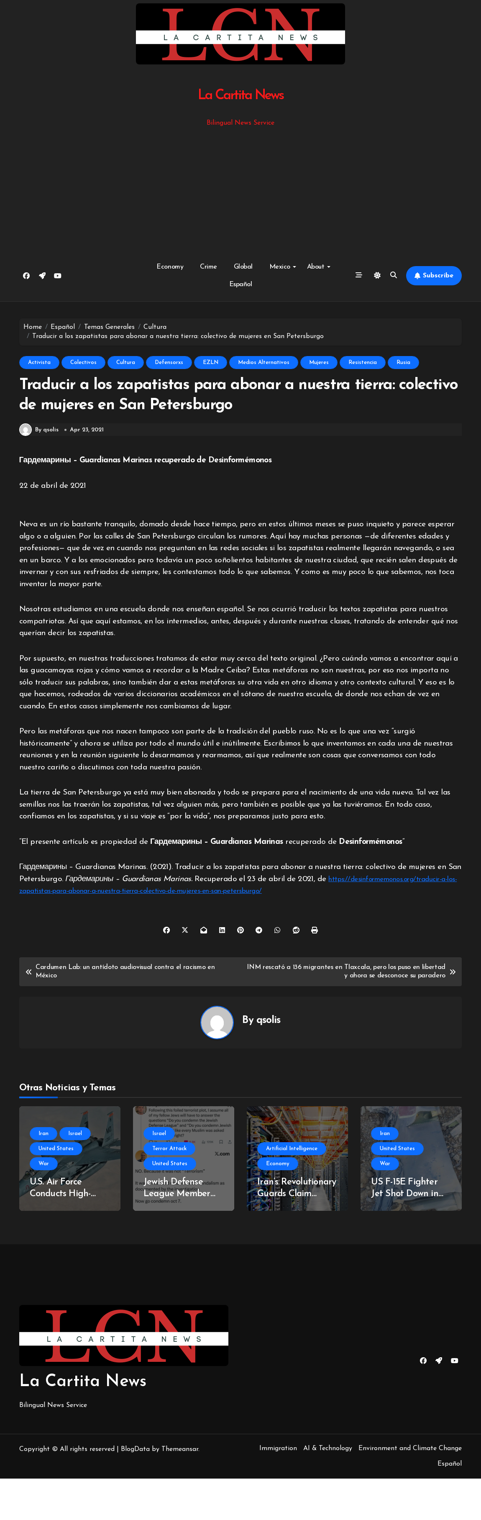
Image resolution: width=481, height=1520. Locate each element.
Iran (43, 1175)
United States (56, 1190)
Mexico (282, 267)
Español (240, 284)
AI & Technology (327, 1490)
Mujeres (319, 362)
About (318, 267)
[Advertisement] (241, 191)
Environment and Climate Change (410, 1490)
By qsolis (39, 471)
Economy (169, 267)
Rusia (403, 362)
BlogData (135, 1490)
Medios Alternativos (263, 362)
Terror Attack (169, 1190)
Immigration (278, 1490)
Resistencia (362, 362)
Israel (75, 1175)
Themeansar (179, 1490)
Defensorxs (169, 362)
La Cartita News (241, 96)
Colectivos (83, 362)
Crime (208, 267)
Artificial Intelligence (291, 1190)
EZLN (210, 362)
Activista (39, 362)
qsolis (268, 1062)
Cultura (125, 362)
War (43, 1205)
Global (243, 267)
